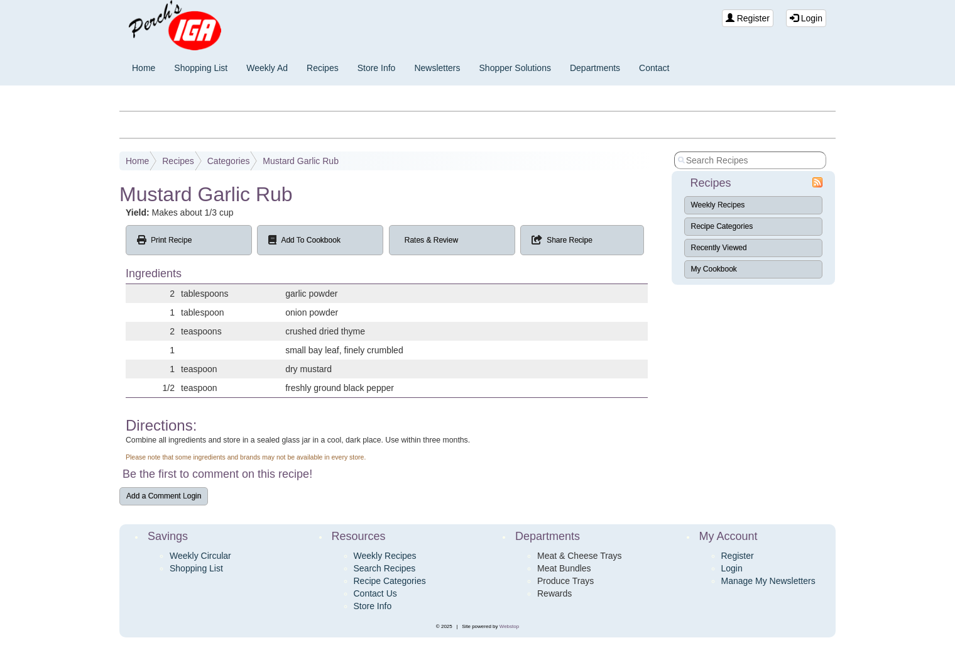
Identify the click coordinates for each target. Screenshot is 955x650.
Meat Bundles (564, 568)
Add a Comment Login (163, 496)
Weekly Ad (267, 68)
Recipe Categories (722, 226)
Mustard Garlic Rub (301, 161)
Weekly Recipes (718, 205)
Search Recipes (385, 568)
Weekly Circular (200, 556)
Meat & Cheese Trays (579, 556)
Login (806, 18)
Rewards (554, 593)
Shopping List (200, 68)
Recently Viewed (719, 247)
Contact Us (375, 593)
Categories (228, 161)
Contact (654, 68)
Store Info (376, 68)
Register (748, 18)
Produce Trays (565, 581)
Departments (595, 68)
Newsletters (437, 68)
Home (143, 68)
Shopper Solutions (515, 68)
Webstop (509, 626)
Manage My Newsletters (768, 581)
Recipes (323, 68)
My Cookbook (714, 269)
